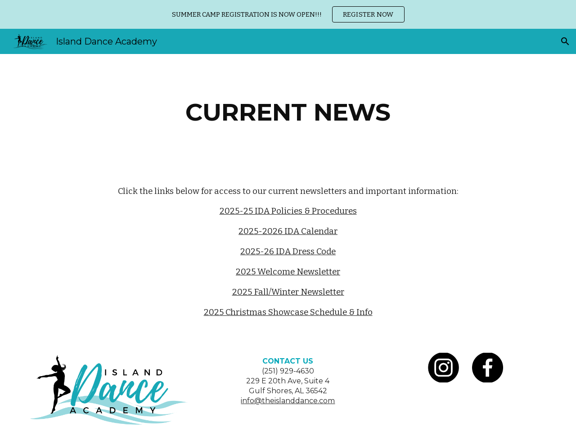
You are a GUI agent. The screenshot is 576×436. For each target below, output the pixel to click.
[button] (565, 41)
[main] (288, 112)
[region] (288, 14)
